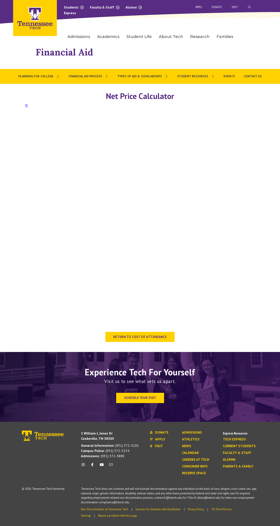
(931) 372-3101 (110, 445)
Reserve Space (194, 473)
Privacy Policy (196, 509)
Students (74, 7)
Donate (217, 7)
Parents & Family (238, 466)
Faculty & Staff (105, 7)
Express (70, 13)
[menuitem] (39, 76)
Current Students (239, 446)
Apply (198, 7)
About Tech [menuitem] (171, 36)
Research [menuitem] (200, 36)
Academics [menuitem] (108, 36)
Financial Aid (64, 52)
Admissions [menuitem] (78, 36)
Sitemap (86, 515)
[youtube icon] (101, 466)
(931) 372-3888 (102, 456)
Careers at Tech (195, 460)
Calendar (190, 453)
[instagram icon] (84, 466)
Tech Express (234, 439)
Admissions (192, 433)
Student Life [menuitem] (139, 36)
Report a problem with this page (117, 515)
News (186, 446)
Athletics (191, 439)
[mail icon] (111, 466)
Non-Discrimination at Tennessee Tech (104, 509)
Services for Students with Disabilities (158, 509)
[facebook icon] (92, 466)
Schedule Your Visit (140, 398)
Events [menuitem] (229, 76)
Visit (235, 7)
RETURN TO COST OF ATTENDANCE (140, 337)
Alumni (134, 7)
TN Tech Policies (221, 509)
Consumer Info (195, 466)
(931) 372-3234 (105, 450)
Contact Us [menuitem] (253, 76)
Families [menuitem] (225, 36)
